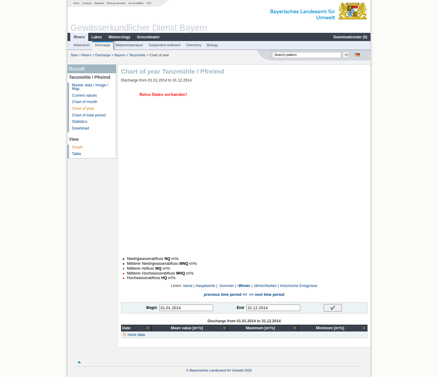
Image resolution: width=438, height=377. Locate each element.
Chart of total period (89, 115)
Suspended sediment (164, 45)
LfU (149, 3)
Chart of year (83, 108)
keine (188, 286)
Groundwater (148, 37)
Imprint (99, 3)
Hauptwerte (205, 286)
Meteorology (119, 37)
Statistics (79, 121)
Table (76, 154)
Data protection (116, 3)
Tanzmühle (137, 55)
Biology (212, 45)
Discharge (102, 45)
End (240, 308)
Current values (84, 95)
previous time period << (225, 294)
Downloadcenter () (350, 37)
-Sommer (226, 286)
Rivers (79, 37)
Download (80, 128)
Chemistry (193, 45)
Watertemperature (129, 45)
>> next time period (266, 294)
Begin (151, 308)
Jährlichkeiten (265, 286)
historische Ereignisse (299, 286)
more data (136, 335)
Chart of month (84, 102)
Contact (87, 3)
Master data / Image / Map (90, 87)
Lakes (97, 37)
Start (76, 3)
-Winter (243, 286)
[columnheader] (136, 328)
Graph (77, 147)
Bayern (119, 55)
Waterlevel (81, 45)
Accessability (136, 3)
